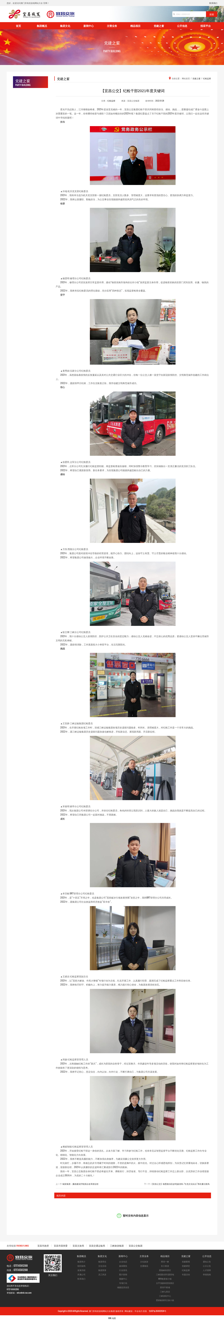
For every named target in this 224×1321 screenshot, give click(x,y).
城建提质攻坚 (123, 1287)
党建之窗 (159, 26)
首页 (18, 26)
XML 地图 (112, 1318)
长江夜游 (165, 1265)
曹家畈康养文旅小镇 (165, 1300)
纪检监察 (111, 100)
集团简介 (81, 1261)
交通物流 (144, 1265)
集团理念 (102, 1261)
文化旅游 (144, 1261)
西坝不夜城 (165, 1287)
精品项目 (135, 26)
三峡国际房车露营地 (165, 1274)
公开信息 (182, 26)
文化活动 (102, 1265)
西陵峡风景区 (165, 1270)
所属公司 (81, 1274)
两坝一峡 (165, 1261)
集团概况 (42, 26)
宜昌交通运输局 (97, 1245)
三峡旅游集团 (117, 1245)
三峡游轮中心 (165, 1295)
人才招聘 (207, 1270)
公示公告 (207, 1265)
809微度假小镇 (165, 1278)
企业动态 (123, 1261)
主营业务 (112, 26)
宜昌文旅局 (78, 1245)
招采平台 (205, 26)
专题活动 (186, 1274)
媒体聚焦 (123, 1265)
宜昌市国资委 (61, 1245)
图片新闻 (123, 1274)
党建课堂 (186, 1265)
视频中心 (123, 1278)
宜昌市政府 (43, 1245)
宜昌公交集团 (135, 1245)
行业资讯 (123, 1270)
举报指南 (207, 1274)
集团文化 (65, 26)
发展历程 (81, 1270)
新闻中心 (88, 26)
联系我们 (213, 3)
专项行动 (123, 1282)
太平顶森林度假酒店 (165, 1282)
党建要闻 (186, 1261)
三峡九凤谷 (165, 1291)
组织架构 (81, 1265)
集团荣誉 (102, 1270)
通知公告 (207, 1261)
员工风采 (102, 1274)
